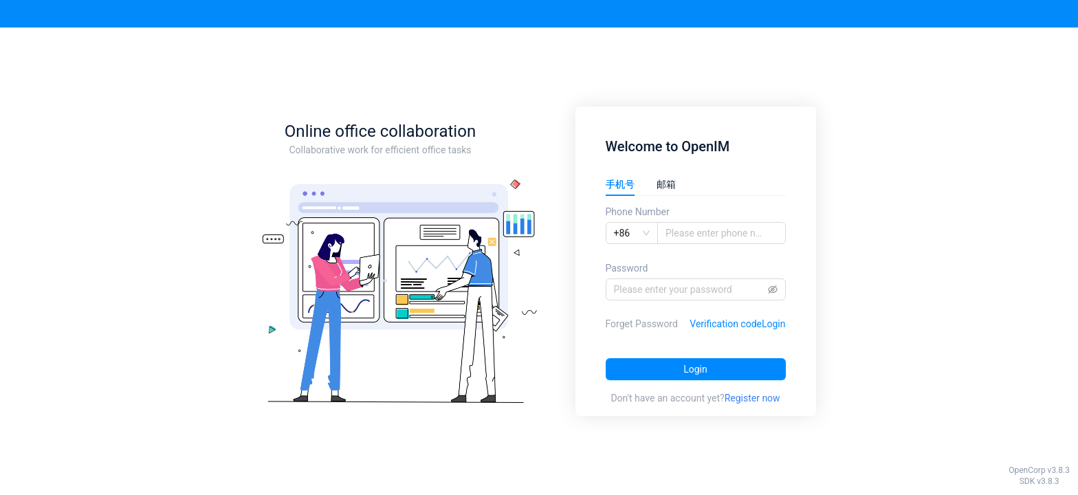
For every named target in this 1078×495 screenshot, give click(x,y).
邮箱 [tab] (666, 184)
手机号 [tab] (620, 184)
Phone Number (638, 211)
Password (627, 268)
